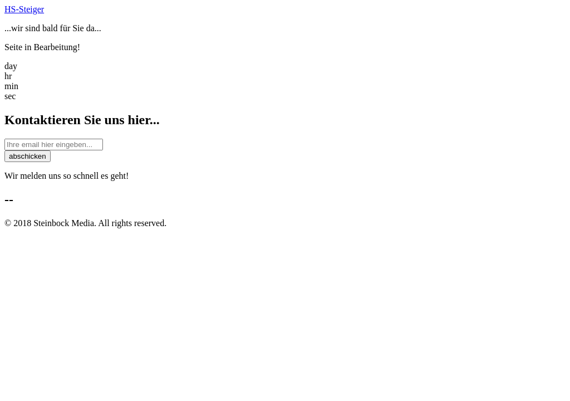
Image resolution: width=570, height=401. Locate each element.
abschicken (27, 156)
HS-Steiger (24, 9)
